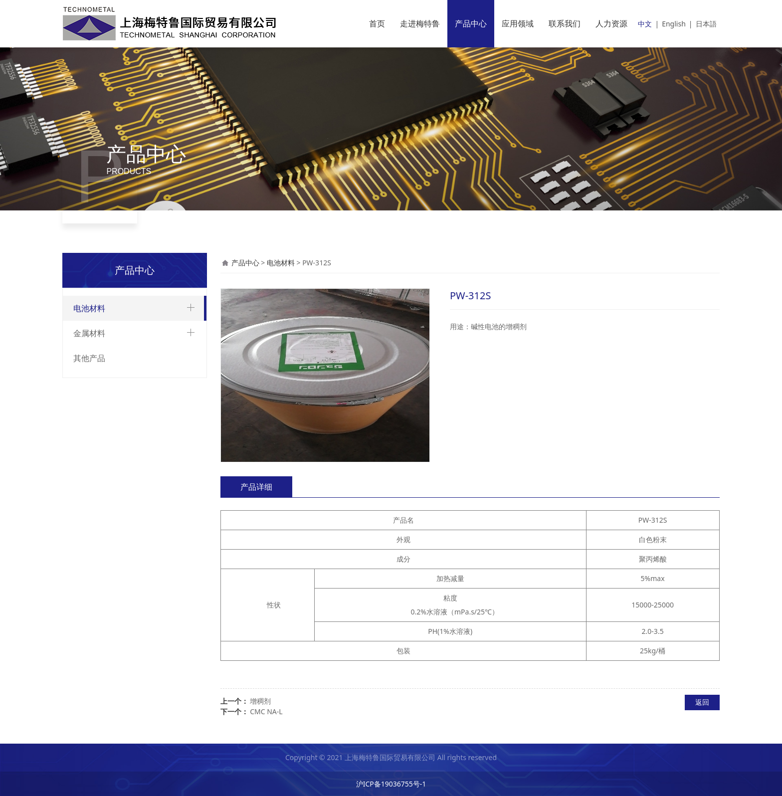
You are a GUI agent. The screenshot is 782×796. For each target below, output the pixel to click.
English (674, 23)
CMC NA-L (266, 711)
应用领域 (518, 23)
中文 (645, 23)
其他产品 (89, 358)
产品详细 (256, 486)
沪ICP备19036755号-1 (391, 784)
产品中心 (471, 23)
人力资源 (611, 23)
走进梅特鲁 (420, 23)
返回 (702, 702)
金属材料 (89, 333)
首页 (377, 23)
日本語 (706, 23)
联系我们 (565, 23)
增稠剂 (260, 701)
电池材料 (89, 308)
